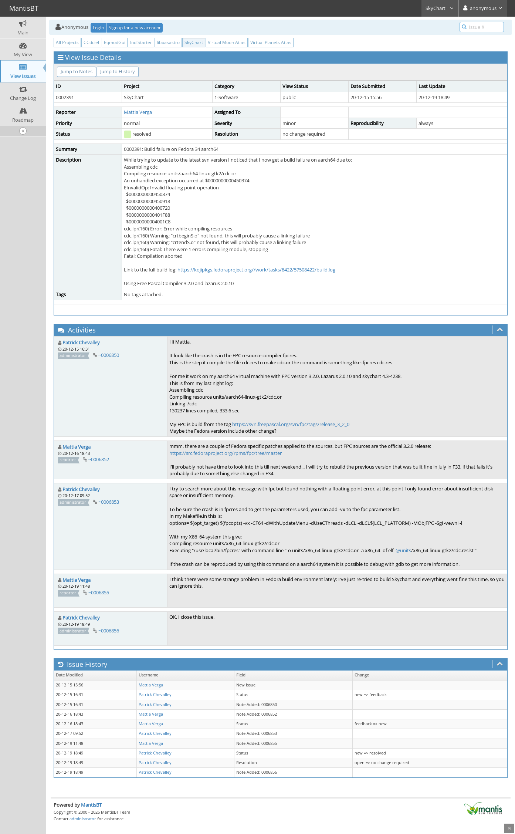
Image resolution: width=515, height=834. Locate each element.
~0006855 (98, 592)
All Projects (67, 42)
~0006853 (108, 502)
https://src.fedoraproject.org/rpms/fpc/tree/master (225, 453)
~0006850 (108, 355)
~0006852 (98, 459)
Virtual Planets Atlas (270, 42)
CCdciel (91, 42)
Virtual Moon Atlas (226, 42)
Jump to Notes (76, 71)
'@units (402, 550)
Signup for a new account (134, 27)
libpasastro (168, 42)
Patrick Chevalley (81, 342)
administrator (83, 818)
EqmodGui (114, 42)
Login (98, 27)
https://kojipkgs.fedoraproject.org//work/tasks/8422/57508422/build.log (256, 269)
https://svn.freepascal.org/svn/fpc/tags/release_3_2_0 (290, 424)
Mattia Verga (138, 112)
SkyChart (439, 8)
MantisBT (91, 804)
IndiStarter (141, 42)
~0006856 (108, 630)
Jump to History (117, 71)
